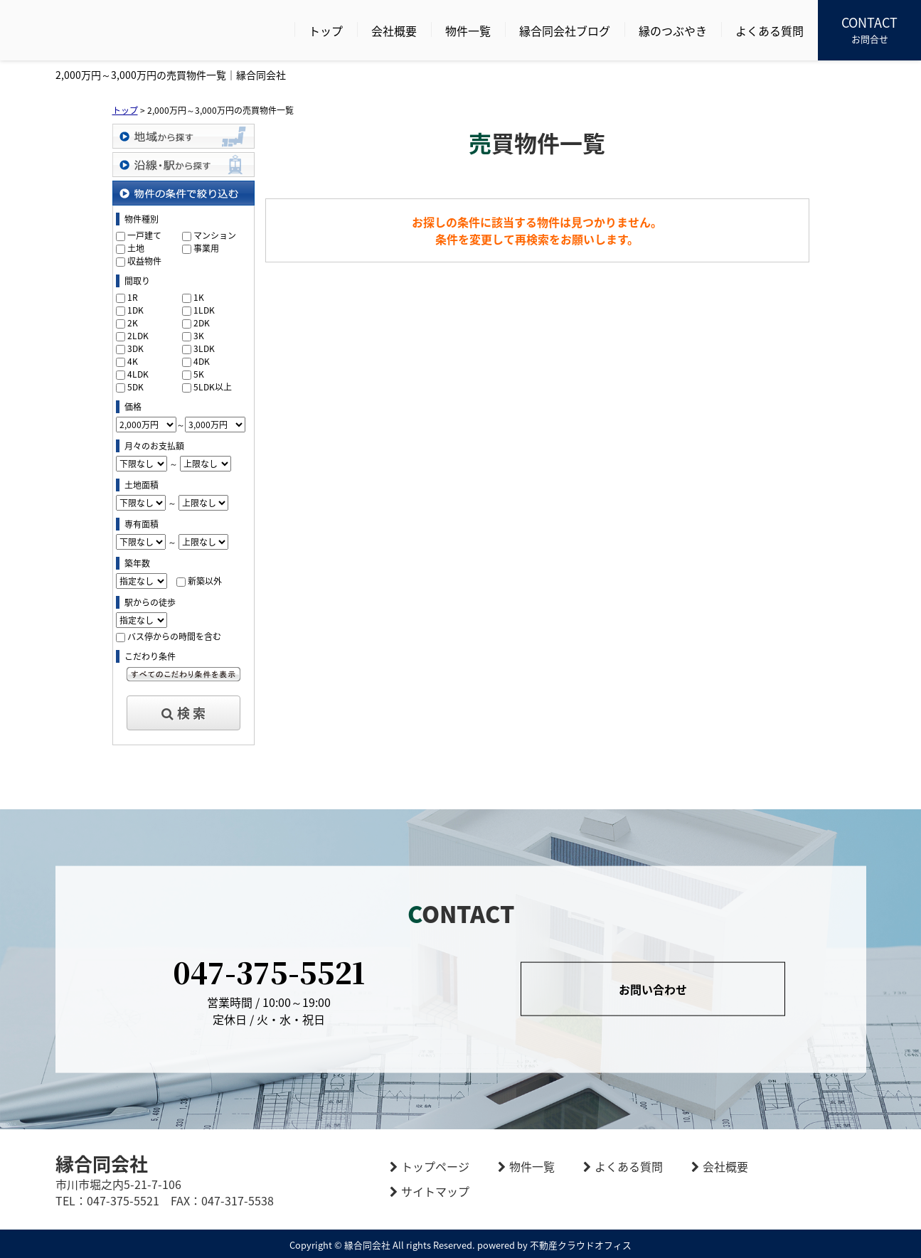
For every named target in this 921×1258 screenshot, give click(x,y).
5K (198, 374)
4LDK (138, 374)
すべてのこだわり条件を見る (183, 674)
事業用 (206, 248)
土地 (135, 248)
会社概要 (394, 30)
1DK (135, 310)
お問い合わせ (653, 988)
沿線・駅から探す (183, 164)
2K (132, 322)
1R (132, 297)
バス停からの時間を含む (174, 636)
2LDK (138, 335)
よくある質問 (769, 30)
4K (132, 361)
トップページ (435, 1166)
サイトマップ (435, 1191)
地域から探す (183, 136)
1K (198, 297)
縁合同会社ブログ (564, 30)
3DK (135, 348)
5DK (135, 386)
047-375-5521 (269, 971)
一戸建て (144, 235)
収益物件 (144, 261)
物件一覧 (468, 30)
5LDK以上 (212, 386)
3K (198, 335)
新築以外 (205, 581)
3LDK (204, 348)
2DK (201, 322)
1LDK (204, 310)
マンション (214, 235)
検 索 (183, 713)
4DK (201, 361)
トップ (326, 30)
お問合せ (869, 29)
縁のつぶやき (673, 30)
